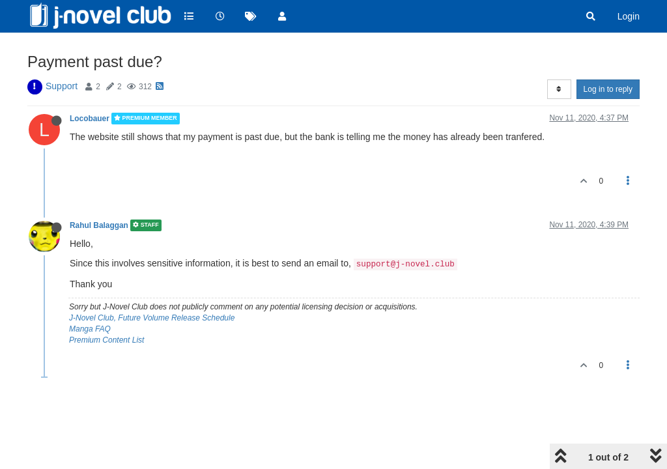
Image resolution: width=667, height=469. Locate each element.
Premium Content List (106, 340)
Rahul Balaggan (99, 225)
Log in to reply (608, 89)
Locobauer (89, 118)
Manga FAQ (90, 329)
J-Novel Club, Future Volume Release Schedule (151, 317)
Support (62, 86)
